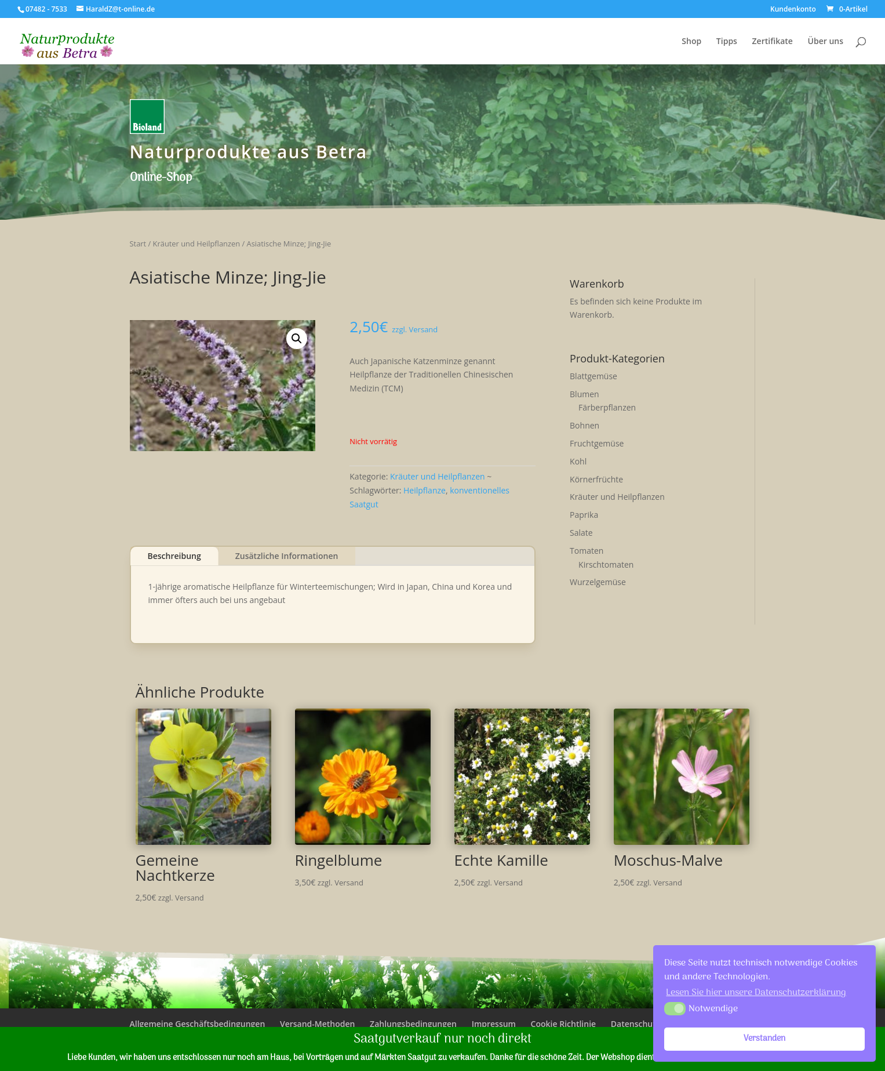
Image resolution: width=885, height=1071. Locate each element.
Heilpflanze (424, 490)
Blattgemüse (593, 376)
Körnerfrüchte (596, 479)
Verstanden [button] (764, 1038)
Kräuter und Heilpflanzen (197, 243)
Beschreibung (174, 555)
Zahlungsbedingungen (413, 1023)
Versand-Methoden (317, 1023)
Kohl (578, 461)
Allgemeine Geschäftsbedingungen (197, 1023)
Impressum (494, 1023)
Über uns (825, 41)
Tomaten (586, 550)
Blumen (584, 394)
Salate (581, 532)
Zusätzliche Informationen (286, 555)
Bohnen (584, 425)
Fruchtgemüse (597, 443)
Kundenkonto (793, 10)
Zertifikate (772, 41)
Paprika (584, 514)
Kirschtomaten (605, 564)
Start (138, 243)
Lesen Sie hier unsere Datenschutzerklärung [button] (756, 992)
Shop (691, 41)
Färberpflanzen (607, 407)
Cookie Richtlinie (563, 1023)
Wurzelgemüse (598, 581)
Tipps (726, 41)
